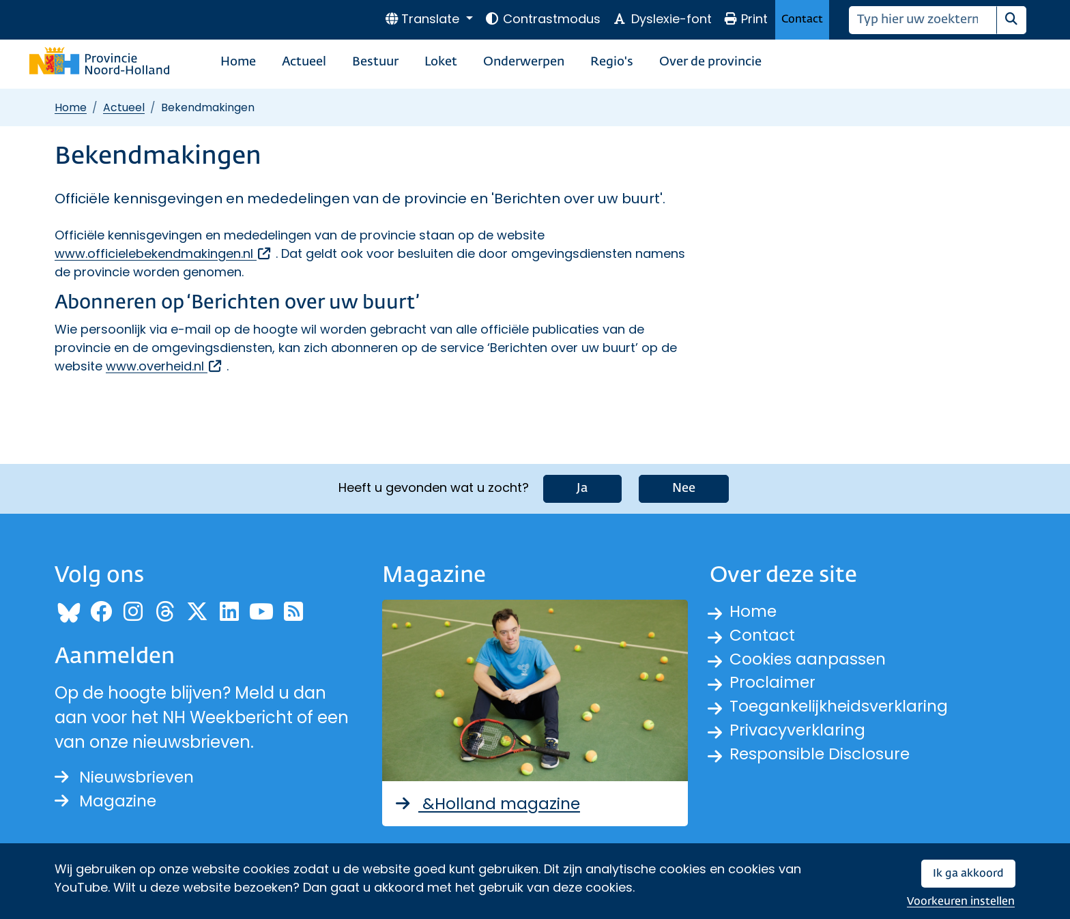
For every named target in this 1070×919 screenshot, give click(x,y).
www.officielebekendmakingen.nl (163, 253)
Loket (440, 62)
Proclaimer (773, 684)
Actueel (304, 62)
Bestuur (375, 62)
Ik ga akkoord (968, 874)
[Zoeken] (923, 20)
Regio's (611, 62)
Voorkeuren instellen (961, 901)
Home (238, 62)
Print (745, 18)
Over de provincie (710, 62)
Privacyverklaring (799, 734)
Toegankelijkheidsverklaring (842, 709)
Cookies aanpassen (809, 660)
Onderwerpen (523, 62)
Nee (683, 487)
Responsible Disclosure (821, 758)
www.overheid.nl (164, 366)
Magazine (107, 801)
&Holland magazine (489, 802)
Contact (802, 19)
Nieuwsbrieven (127, 776)
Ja (582, 487)
